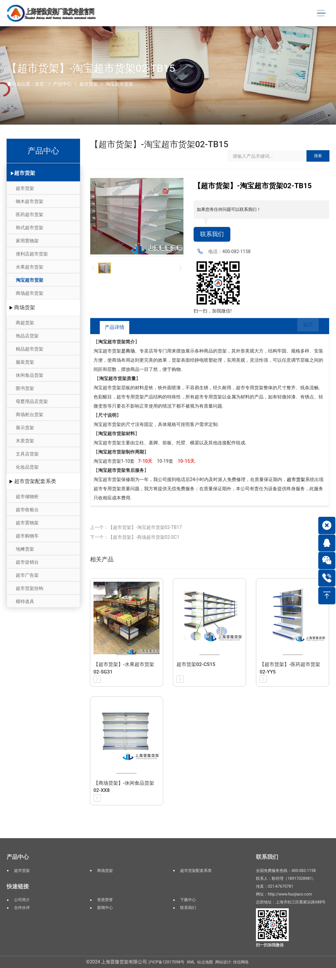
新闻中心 (105, 907)
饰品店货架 (27, 335)
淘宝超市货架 (119, 84)
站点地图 (205, 962)
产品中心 (62, 84)
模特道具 (25, 601)
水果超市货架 (29, 267)
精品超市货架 (29, 349)
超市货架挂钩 (29, 588)
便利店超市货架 (32, 253)
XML (191, 962)
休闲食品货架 (29, 375)
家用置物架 (27, 240)
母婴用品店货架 (32, 401)
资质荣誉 (105, 899)
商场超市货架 (29, 293)
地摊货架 (25, 549)
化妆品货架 (27, 467)
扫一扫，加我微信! (213, 310)
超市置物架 (27, 522)
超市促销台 (27, 562)
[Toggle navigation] (321, 13)
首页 (39, 84)
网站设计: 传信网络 (232, 962)
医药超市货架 (29, 214)
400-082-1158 (236, 251)
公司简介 (22, 899)
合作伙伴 (22, 907)
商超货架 (25, 322)
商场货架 (24, 307)
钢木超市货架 (29, 201)
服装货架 (25, 362)
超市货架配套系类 (35, 481)
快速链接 (18, 886)
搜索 (318, 155)
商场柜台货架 (29, 414)
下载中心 (188, 899)
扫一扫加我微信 (270, 945)
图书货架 (25, 388)
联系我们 (212, 234)
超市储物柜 (27, 496)
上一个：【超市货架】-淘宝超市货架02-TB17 (136, 527)
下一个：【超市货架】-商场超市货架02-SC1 (134, 537)
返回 (303, 327)
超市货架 (88, 84)
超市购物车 (27, 535)
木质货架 (25, 440)
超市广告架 (27, 575)
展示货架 (25, 427)
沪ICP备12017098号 (166, 962)
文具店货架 (27, 453)
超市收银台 (27, 509)
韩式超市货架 (29, 227)
